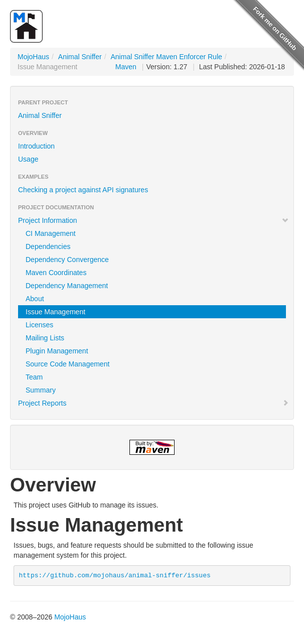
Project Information (153, 220)
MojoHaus (33, 57)
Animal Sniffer (80, 57)
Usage (28, 159)
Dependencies (48, 246)
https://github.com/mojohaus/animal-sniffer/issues (115, 575)
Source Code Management (67, 364)
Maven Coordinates (56, 273)
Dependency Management (67, 286)
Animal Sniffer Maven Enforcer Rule (166, 57)
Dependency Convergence (67, 260)
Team (34, 377)
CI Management (51, 233)
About (35, 299)
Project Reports (153, 403)
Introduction (36, 146)
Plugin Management (57, 351)
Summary (41, 390)
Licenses (39, 325)
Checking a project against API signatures (83, 190)
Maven (125, 67)
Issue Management (55, 312)
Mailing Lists (45, 338)
